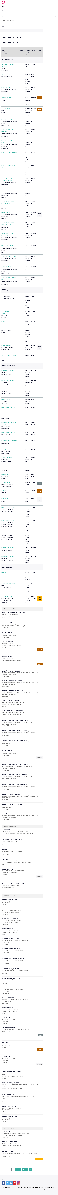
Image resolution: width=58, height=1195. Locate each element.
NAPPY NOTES (4, 475)
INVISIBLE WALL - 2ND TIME (7, 380)
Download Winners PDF (12, 42)
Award (39, 50)
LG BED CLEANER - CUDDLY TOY (9, 415)
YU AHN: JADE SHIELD (6, 457)
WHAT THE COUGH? (6, 74)
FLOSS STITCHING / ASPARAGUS (9, 507)
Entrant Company (28, 52)
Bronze (25, 31)
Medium (21, 51)
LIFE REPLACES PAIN (6, 87)
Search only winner (8, 20)
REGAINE (3, 321)
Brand (3, 52)
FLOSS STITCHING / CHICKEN (8, 521)
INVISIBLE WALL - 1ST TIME (7, 371)
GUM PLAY (4, 490)
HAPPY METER (4, 572)
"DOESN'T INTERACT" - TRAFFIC (9, 120)
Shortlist (32, 31)
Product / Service (6, 54)
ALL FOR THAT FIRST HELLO (8, 583)
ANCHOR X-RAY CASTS (7, 597)
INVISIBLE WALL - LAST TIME (8, 390)
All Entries (40, 31)
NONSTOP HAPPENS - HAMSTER (9, 152)
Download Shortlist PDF (12, 37)
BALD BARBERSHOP (6, 346)
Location (33, 51)
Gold (10, 31)
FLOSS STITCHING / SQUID (8, 534)
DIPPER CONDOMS (6, 399)
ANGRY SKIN (4, 329)
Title (3, 50)
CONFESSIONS (5, 295)
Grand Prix (4, 31)
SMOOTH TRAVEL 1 (6, 97)
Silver (18, 31)
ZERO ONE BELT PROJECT (7, 482)
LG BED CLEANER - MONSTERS (8, 407)
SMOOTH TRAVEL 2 (6, 108)
